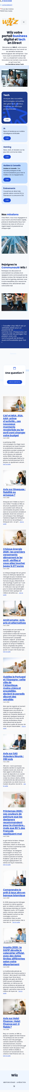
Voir (7, 120)
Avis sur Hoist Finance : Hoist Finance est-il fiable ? (11, 1023)
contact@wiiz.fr (7, 5)
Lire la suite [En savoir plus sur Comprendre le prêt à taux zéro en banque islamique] (16, 922)
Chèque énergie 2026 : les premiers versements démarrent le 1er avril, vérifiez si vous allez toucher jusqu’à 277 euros (14, 557)
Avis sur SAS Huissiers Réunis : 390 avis (13, 756)
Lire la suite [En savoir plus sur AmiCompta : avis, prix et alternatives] (7, 652)
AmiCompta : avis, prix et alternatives (14, 621)
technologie (18, 330)
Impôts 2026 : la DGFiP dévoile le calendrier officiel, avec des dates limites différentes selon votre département (14, 956)
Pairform (13, 354)
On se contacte (14, 382)
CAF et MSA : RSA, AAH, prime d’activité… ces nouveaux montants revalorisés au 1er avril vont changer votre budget (14, 425)
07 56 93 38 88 (7, 1)
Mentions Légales (9, 1082)
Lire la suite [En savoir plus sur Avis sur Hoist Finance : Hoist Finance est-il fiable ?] (7, 1056)
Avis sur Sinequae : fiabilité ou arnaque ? (14, 492)
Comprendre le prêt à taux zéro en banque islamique (14, 892)
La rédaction (21, 1082)
